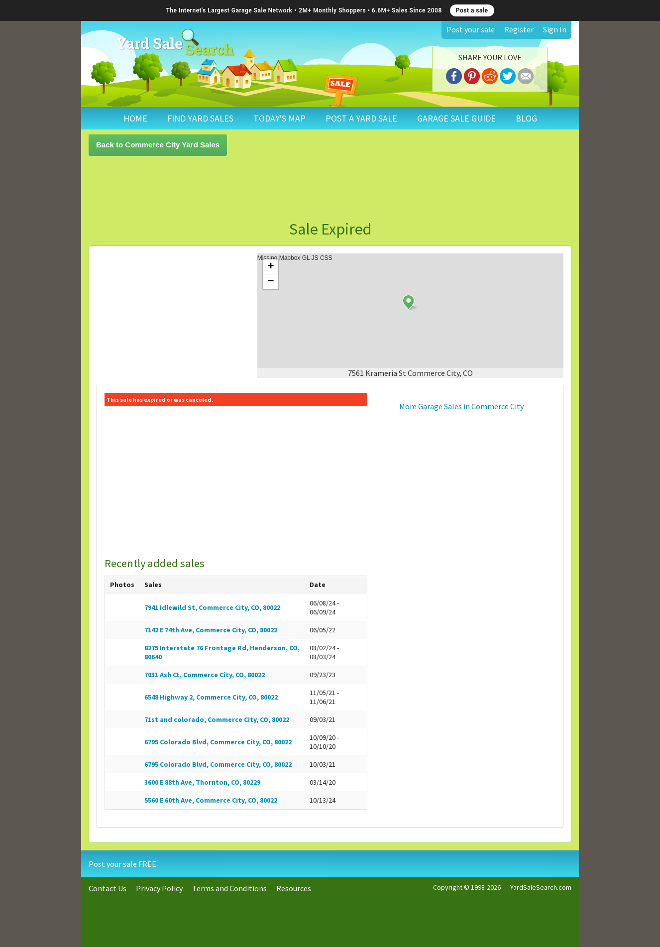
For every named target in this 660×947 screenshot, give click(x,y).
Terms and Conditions (229, 888)
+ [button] (271, 266)
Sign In (554, 29)
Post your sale (470, 29)
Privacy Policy (159, 888)
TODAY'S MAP (279, 118)
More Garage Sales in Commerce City (461, 406)
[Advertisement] (330, 188)
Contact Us (107, 888)
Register (519, 29)
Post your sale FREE (122, 864)
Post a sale (472, 10)
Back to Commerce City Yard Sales (158, 144)
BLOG (526, 118)
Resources (293, 888)
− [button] (271, 281)
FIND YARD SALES (200, 118)
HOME (135, 118)
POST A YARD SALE (361, 118)
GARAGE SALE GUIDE (456, 118)
